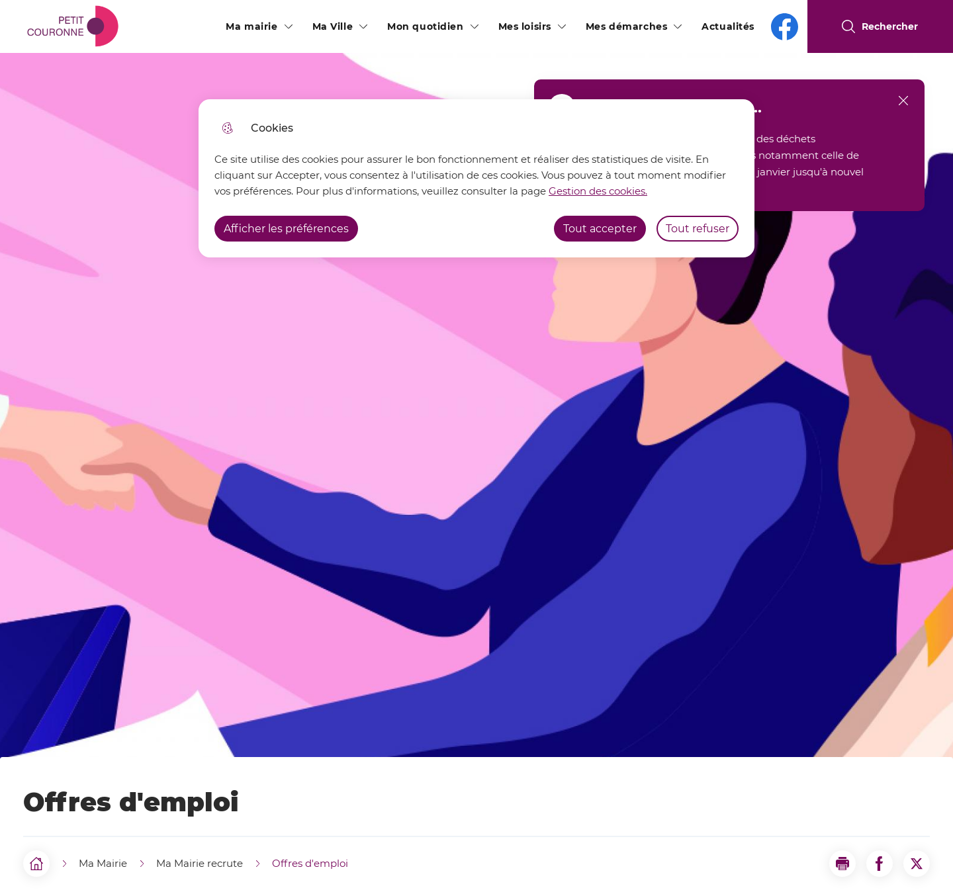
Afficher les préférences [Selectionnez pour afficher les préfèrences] (286, 228)
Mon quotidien (425, 26)
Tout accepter (600, 228)
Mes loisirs (524, 26)
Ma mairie (251, 26)
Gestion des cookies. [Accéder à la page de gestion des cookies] (598, 191)
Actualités (728, 26)
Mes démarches (626, 26)
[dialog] (476, 178)
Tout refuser (697, 228)
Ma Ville (332, 26)
